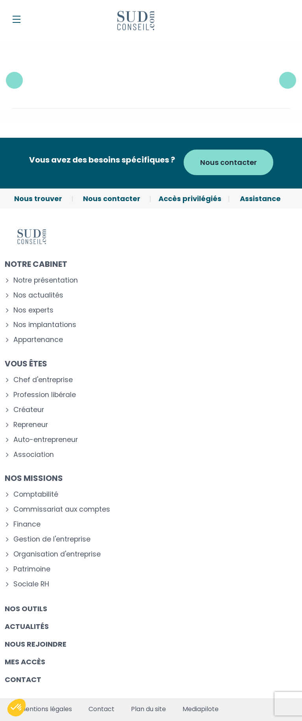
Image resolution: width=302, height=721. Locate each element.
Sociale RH (31, 584)
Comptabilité (35, 494)
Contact (23, 679)
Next (287, 80)
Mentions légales (46, 709)
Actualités (27, 626)
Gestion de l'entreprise (51, 539)
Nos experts (33, 310)
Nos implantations (44, 324)
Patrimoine (31, 569)
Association (33, 454)
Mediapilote (200, 709)
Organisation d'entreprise (57, 554)
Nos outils (26, 609)
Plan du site (148, 709)
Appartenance (38, 339)
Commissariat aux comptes (61, 509)
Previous (14, 80)
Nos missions (34, 478)
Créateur (28, 409)
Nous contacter (228, 162)
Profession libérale (44, 394)
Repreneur (30, 424)
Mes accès (25, 662)
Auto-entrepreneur (45, 439)
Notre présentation (45, 280)
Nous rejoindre (35, 644)
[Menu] (16, 19)
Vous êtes (26, 363)
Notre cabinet (36, 264)
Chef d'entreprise (43, 380)
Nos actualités (38, 295)
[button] (16, 707)
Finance (27, 524)
